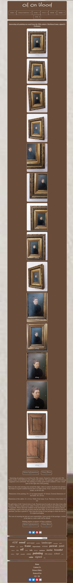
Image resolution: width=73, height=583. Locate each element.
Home (37, 564)
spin (62, 554)
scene (38, 543)
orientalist (23, 554)
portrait (53, 546)
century (29, 554)
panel (61, 545)
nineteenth (55, 543)
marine (50, 550)
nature (12, 554)
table (31, 557)
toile (31, 550)
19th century (48, 554)
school (57, 553)
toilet (17, 546)
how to (13, 550)
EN (35, 576)
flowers (36, 550)
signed (38, 556)
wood (22, 542)
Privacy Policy (37, 570)
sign (17, 554)
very (26, 550)
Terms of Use (37, 573)
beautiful (58, 550)
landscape (47, 542)
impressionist (36, 546)
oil (21, 549)
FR (39, 576)
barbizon (42, 550)
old (14, 542)
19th (17, 550)
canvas (21, 546)
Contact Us (37, 567)
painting (38, 553)
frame (28, 546)
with (44, 557)
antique (31, 543)
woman (45, 546)
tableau (12, 546)
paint (60, 543)
